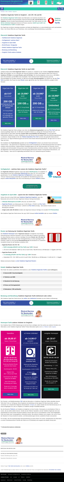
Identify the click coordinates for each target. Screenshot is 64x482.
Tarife (6, 11)
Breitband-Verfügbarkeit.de (14, 474)
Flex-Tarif (52, 130)
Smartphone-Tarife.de (26, 474)
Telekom (46, 326)
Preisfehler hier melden (55, 469)
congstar (53, 326)
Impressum (3, 480)
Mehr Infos (8, 123)
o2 (43, 326)
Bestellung (29, 480)
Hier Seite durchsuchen (14, 466)
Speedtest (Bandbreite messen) (9, 458)
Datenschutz (10, 480)
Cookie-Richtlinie (17, 480)
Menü (2, 9)
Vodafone (10, 11)
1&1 (21, 401)
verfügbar (32, 404)
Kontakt (24, 480)
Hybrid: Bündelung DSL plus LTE (9, 455)
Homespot (3, 11)
